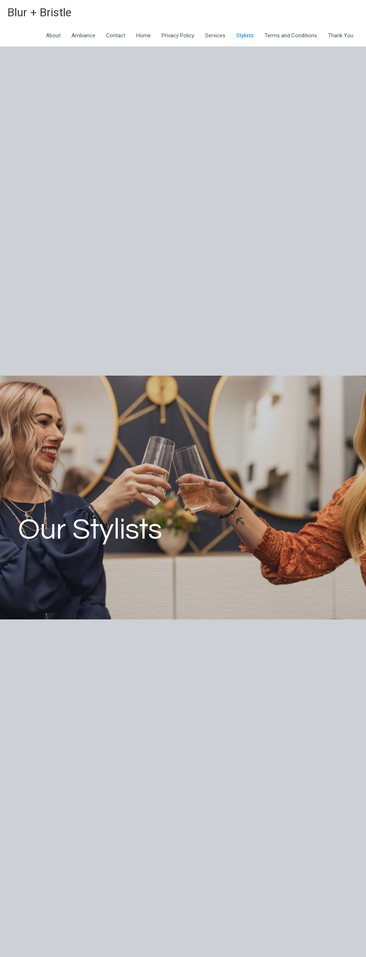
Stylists (245, 37)
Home (143, 37)
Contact (115, 37)
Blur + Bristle (43, 12)
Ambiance (83, 37)
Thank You (340, 37)
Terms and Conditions (291, 37)
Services (215, 37)
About (53, 37)
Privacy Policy (178, 37)
